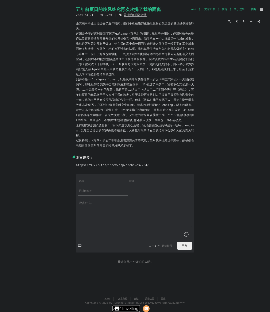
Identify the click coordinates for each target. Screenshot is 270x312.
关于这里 (239, 9)
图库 (254, 9)
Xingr (130, 293)
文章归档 (209, 9)
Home (193, 9)
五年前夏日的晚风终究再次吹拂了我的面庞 (118, 9)
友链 (224, 9)
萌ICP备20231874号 (173, 293)
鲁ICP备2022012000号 (148, 293)
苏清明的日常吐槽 (135, 15)
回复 (185, 236)
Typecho (118, 293)
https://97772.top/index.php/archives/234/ (112, 165)
